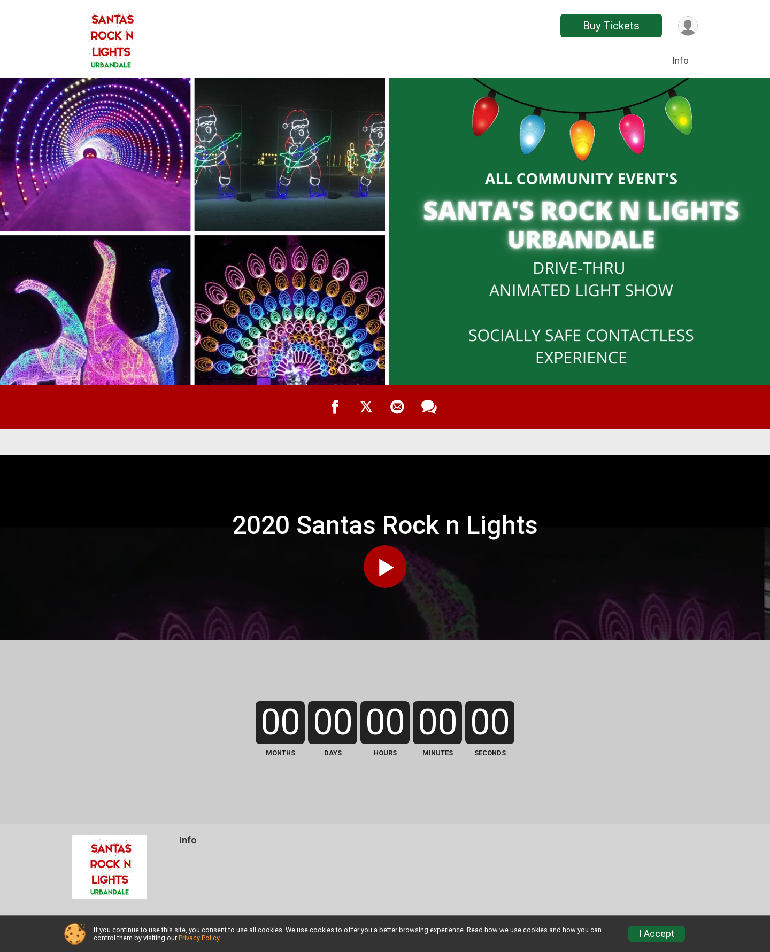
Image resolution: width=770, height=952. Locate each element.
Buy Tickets (611, 25)
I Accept (656, 933)
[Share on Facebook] (335, 407)
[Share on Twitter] (366, 407)
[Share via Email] (397, 407)
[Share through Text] (429, 407)
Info (680, 60)
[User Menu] (688, 26)
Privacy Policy (199, 938)
